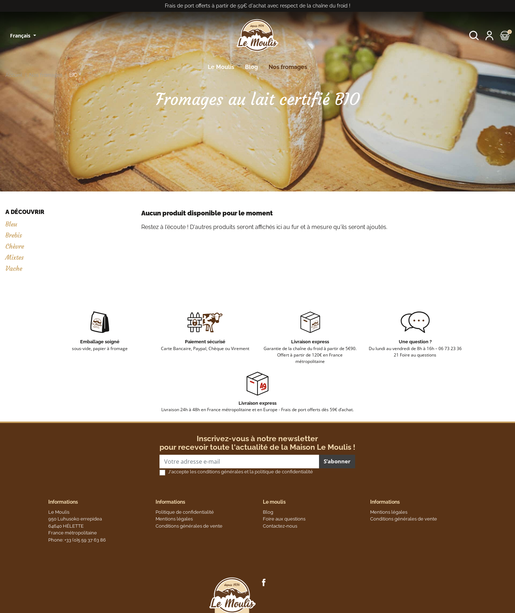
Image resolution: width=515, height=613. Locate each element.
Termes (147, 604)
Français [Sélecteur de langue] (21, 35)
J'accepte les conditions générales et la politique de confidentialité (240, 471)
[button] (474, 35)
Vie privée (124, 604)
